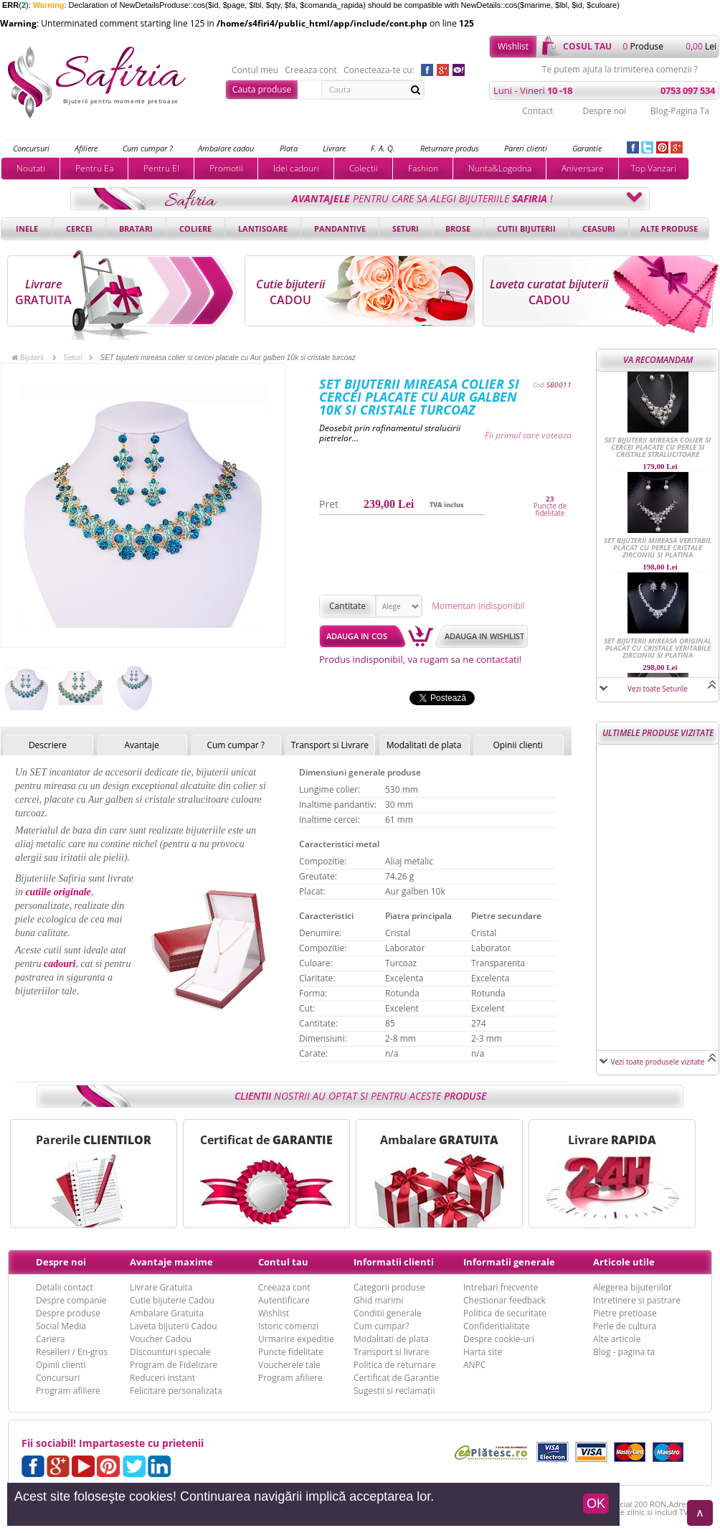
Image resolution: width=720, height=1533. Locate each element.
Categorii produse (389, 1287)
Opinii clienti (517, 745)
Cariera (50, 1339)
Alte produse (669, 228)
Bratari (136, 228)
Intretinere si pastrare (637, 1300)
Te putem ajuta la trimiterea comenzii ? (620, 69)
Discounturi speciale (170, 1352)
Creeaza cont (311, 70)
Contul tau (283, 1261)
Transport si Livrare (330, 745)
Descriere (48, 745)
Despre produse (68, 1313)
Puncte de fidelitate (550, 509)
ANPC (474, 1365)
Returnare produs (449, 148)
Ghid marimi (378, 1300)
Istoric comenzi (288, 1326)
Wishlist (513, 46)
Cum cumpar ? (148, 148)
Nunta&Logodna (499, 168)
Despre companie (71, 1300)
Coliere (195, 228)
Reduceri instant (162, 1378)
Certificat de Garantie (396, 1378)
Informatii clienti (394, 1261)
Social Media (61, 1326)
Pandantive (340, 228)
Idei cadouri (296, 168)
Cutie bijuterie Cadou (172, 1300)
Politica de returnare (394, 1365)
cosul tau (587, 46)
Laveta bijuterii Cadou (173, 1326)
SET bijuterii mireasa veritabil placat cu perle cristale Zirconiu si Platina (657, 547)
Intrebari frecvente (500, 1287)
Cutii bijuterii (526, 228)
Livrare (334, 148)
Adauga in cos (356, 636)
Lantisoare (263, 228)
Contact (537, 111)
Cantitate (347, 606)
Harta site (482, 1352)
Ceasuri (598, 228)
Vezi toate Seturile (657, 689)
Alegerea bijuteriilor (632, 1287)
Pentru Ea (94, 168)
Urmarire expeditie (296, 1339)
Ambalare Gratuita (167, 1313)
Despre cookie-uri (498, 1339)
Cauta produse (261, 89)
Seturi (405, 228)
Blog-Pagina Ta (679, 111)
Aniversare (583, 168)
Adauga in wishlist (484, 636)
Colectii (363, 168)
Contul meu (255, 70)
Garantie (587, 148)
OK (596, 1503)
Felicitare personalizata (176, 1391)
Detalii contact (64, 1287)
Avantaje (141, 745)
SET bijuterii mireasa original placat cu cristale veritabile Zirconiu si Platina (657, 648)
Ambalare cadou (226, 148)
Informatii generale (509, 1261)
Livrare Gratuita (161, 1287)
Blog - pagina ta (624, 1352)
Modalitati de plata (424, 745)
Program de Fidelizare (173, 1365)
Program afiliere (68, 1391)
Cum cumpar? (381, 1326)
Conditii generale (388, 1313)
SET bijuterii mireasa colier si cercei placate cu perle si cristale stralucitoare (658, 447)
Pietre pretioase (625, 1313)
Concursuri (31, 148)
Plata (289, 148)
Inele (27, 228)
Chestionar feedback (504, 1300)
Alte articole (616, 1339)
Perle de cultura (624, 1326)
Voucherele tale (289, 1365)
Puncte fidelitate (290, 1352)
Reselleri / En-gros (72, 1352)
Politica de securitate (504, 1313)
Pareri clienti (525, 148)
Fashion (423, 168)
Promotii (226, 168)
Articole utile (624, 1261)
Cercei (79, 228)
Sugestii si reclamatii (394, 1391)
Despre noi (604, 111)
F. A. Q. (383, 148)
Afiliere (86, 148)
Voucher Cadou (160, 1339)
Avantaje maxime (171, 1261)
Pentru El (161, 168)
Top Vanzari (653, 168)
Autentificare (284, 1300)
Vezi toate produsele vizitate (658, 1062)
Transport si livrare (391, 1352)
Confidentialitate (496, 1326)
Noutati (30, 168)
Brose (457, 228)
